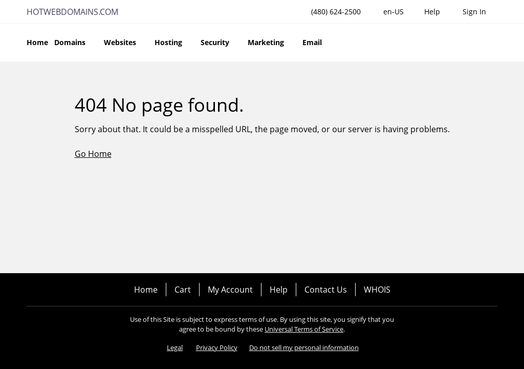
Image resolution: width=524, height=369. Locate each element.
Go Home (93, 153)
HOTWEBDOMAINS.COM (72, 11)
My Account (230, 289)
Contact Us (325, 289)
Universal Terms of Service (304, 329)
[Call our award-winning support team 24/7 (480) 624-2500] (432, 11)
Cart (182, 289)
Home (146, 289)
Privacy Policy (216, 347)
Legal (175, 347)
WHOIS (377, 289)
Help (279, 289)
